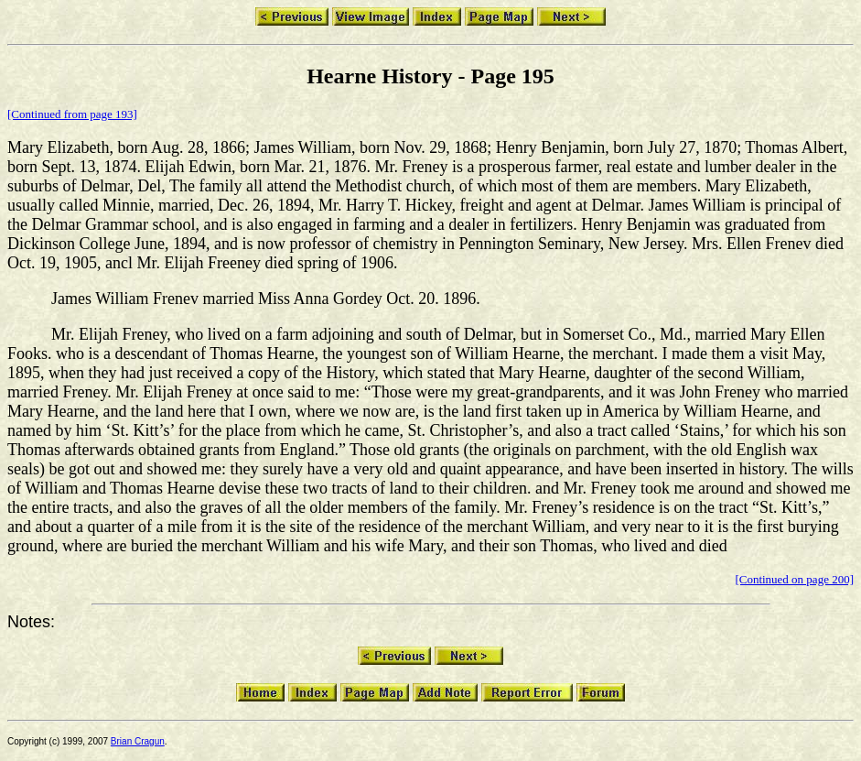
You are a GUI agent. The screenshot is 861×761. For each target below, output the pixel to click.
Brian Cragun (138, 741)
